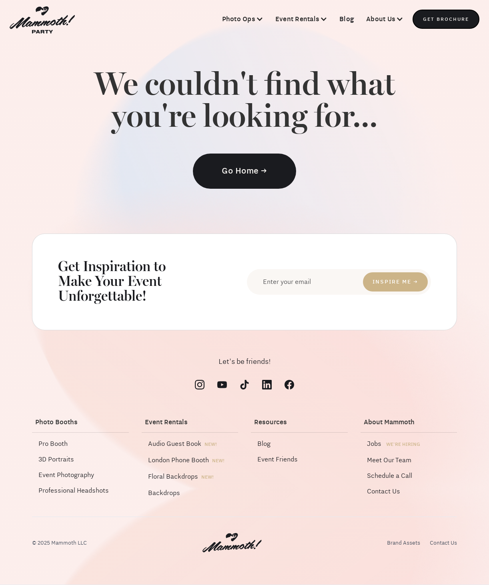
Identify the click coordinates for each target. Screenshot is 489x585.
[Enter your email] (339, 282)
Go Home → (244, 171)
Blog (346, 19)
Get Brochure (446, 19)
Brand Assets (403, 543)
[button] (242, 19)
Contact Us (443, 543)
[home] (42, 20)
